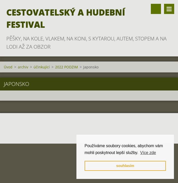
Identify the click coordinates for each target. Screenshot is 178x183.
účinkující (42, 67)
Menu (169, 9)
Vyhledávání (156, 9)
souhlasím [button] (125, 166)
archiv (23, 67)
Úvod (8, 67)
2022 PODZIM (66, 67)
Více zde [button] (148, 152)
